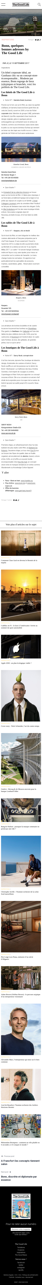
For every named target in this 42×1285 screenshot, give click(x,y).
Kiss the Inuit (22, 462)
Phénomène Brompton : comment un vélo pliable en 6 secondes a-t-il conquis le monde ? (20, 1143)
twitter (21, 1265)
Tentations (21, 1247)
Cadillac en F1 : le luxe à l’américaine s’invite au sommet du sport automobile (19, 627)
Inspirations (8, 40)
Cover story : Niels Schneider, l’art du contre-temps (20, 726)
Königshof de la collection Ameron (16, 192)
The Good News (21, 1255)
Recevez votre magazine (21, 1229)
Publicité (11, 1277)
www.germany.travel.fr (23, 491)
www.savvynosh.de (8, 433)
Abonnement (29, 1277)
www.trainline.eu (27, 481)
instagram (21, 1268)
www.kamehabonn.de (9, 181)
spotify (21, 1270)
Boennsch (15, 337)
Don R (33, 451)
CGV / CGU (18, 1275)
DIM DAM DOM (23, 1282)
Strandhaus (32, 329)
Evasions (21, 1250)
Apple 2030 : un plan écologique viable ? (16, 663)
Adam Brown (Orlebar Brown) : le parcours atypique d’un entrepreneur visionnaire (20, 995)
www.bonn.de (20, 483)
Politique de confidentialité (30, 1275)
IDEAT (16, 1282)
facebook (21, 1263)
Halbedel (26, 331)
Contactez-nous (19, 1277)
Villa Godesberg (9, 209)
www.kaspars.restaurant (10, 314)
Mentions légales (9, 1275)
